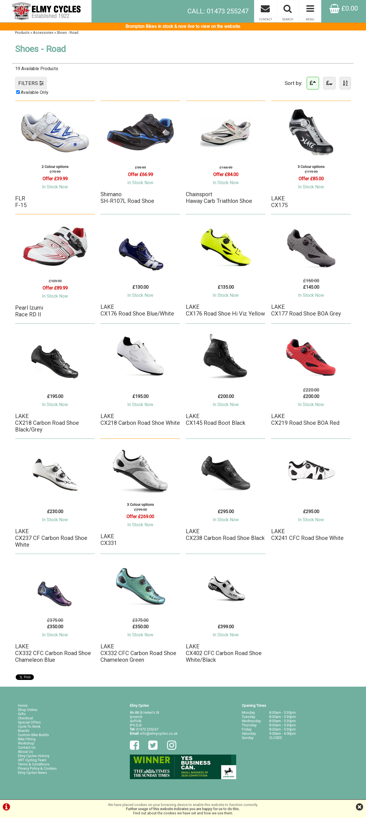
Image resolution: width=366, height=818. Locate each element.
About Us (25, 752)
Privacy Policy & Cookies (37, 768)
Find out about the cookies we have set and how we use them (182, 813)
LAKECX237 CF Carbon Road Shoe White (51, 538)
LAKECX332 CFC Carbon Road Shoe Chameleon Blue (53, 653)
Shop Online (27, 710)
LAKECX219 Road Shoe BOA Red (305, 419)
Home (23, 705)
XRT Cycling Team (32, 760)
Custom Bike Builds (33, 735)
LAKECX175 (279, 201)
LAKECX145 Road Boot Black (215, 419)
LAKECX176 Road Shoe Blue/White (137, 310)
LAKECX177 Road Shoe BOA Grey (306, 310)
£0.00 (343, 8)
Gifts (22, 714)
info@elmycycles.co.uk (158, 733)
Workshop (26, 743)
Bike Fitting (27, 739)
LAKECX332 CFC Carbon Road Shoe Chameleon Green (138, 653)
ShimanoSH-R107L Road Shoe (127, 197)
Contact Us (27, 747)
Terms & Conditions (34, 764)
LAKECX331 (108, 539)
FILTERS (31, 83)
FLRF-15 (21, 201)
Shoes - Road (67, 32)
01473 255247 (147, 729)
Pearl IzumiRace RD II (29, 311)
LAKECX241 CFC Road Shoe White (307, 534)
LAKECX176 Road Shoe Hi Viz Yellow (225, 310)
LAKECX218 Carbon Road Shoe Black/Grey (47, 423)
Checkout (25, 718)
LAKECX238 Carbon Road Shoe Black (225, 534)
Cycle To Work (29, 726)
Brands (23, 731)
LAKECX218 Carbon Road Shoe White (140, 419)
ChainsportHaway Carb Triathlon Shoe (219, 197)
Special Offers (29, 722)
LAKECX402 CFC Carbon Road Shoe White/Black (224, 653)
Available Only (34, 92)
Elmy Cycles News (32, 772)
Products (22, 32)
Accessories (43, 32)
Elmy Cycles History (33, 756)
